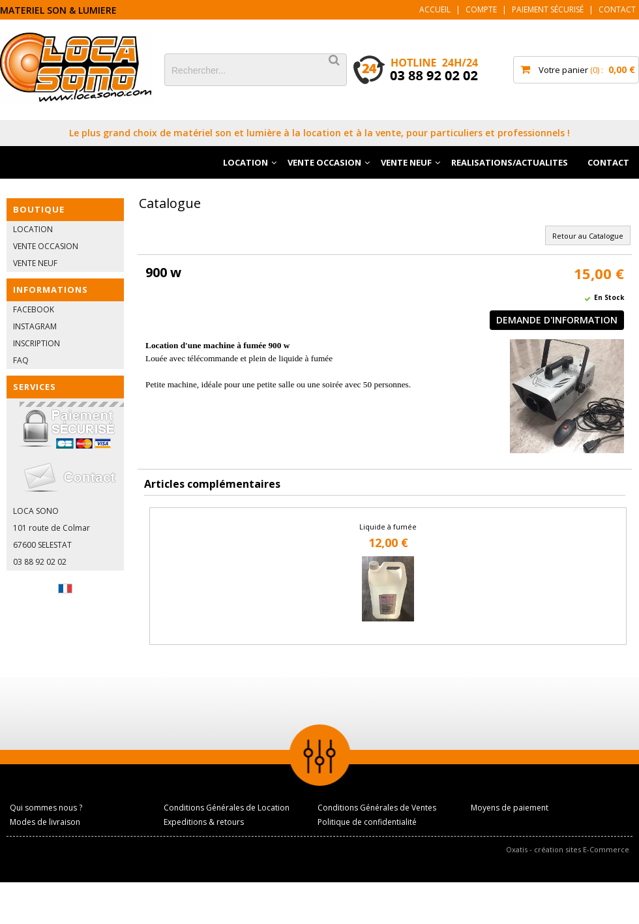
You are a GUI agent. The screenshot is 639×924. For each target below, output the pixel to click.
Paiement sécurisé (548, 9)
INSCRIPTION (36, 343)
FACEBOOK (33, 309)
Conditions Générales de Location (227, 807)
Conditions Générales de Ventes (377, 807)
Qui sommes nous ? (46, 807)
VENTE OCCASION (324, 162)
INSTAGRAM (35, 326)
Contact (617, 9)
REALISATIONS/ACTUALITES (509, 162)
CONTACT (608, 162)
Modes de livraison (45, 821)
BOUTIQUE (39, 209)
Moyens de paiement (509, 807)
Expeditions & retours (204, 821)
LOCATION (245, 162)
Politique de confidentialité (367, 821)
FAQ (21, 360)
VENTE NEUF (406, 162)
